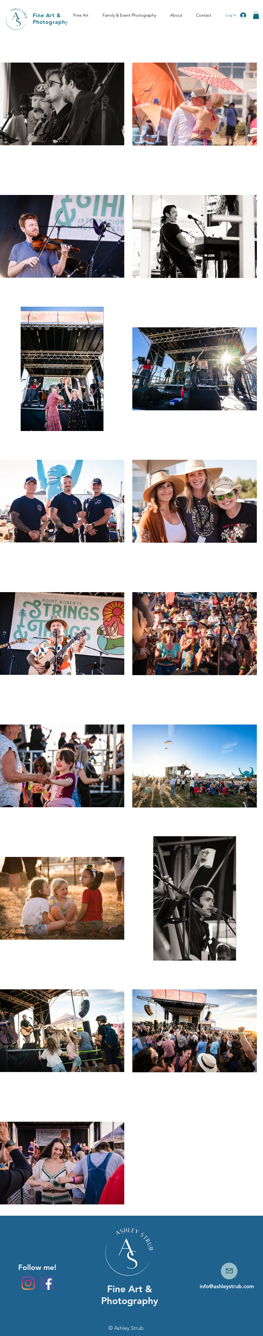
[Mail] (229, 1271)
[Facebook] (47, 1283)
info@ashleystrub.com (227, 1286)
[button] (80, 15)
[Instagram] (28, 1283)
